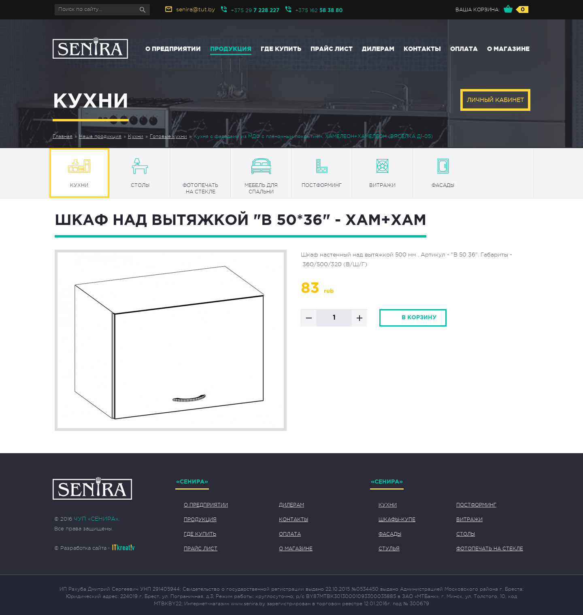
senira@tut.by (195, 9)
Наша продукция (100, 136)
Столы (465, 534)
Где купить (281, 48)
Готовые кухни (168, 136)
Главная (62, 136)
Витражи (469, 519)
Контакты (422, 48)
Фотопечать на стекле (489, 548)
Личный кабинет (495, 100)
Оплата (464, 48)
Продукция (230, 48)
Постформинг (476, 505)
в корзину (419, 317)
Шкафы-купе (397, 519)
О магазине (508, 48)
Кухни (135, 136)
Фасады (390, 534)
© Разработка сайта (80, 548)
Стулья (389, 548)
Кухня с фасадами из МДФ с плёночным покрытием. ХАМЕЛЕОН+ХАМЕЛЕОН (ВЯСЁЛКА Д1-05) (313, 136)
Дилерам (378, 48)
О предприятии (173, 48)
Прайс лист (332, 48)
